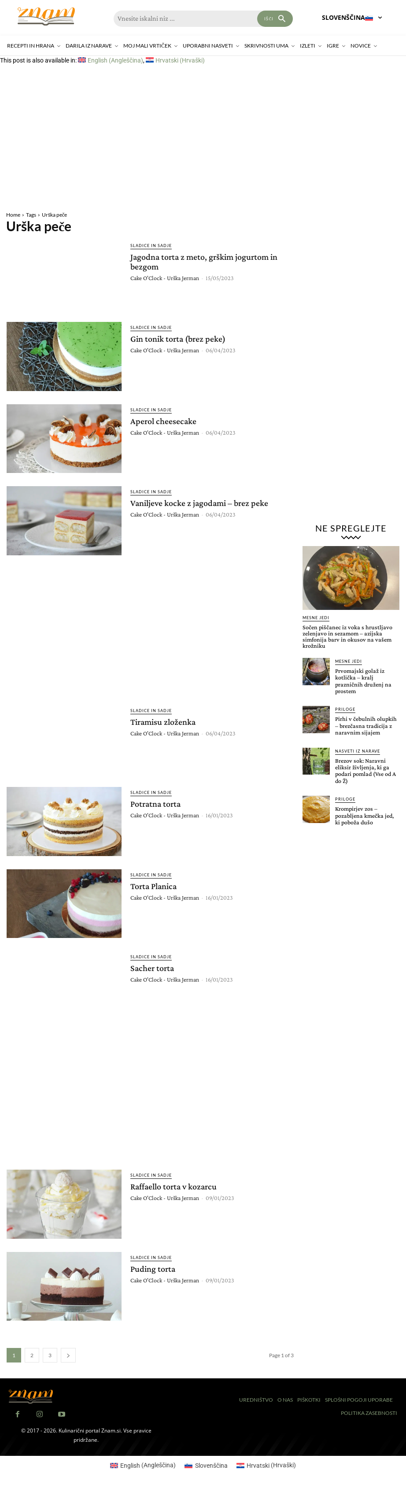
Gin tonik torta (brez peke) (177, 338)
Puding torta (152, 1269)
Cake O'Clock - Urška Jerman (164, 277)
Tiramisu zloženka (163, 722)
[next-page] (68, 1355)
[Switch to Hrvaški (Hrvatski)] (175, 60)
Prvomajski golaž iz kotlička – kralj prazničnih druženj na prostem (363, 680)
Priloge (345, 709)
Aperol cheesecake (163, 421)
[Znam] (46, 16)
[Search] (274, 19)
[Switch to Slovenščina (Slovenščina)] (206, 1465)
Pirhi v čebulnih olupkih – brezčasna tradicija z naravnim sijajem (366, 725)
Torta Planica (153, 886)
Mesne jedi (316, 617)
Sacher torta (152, 968)
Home (13, 214)
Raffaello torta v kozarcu (173, 1186)
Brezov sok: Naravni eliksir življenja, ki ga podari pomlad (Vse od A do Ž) (365, 770)
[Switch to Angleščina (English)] (110, 60)
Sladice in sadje (151, 245)
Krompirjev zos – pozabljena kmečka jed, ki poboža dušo (364, 815)
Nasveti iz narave (357, 751)
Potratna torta (155, 804)
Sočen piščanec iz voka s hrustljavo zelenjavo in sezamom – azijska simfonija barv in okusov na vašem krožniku (347, 636)
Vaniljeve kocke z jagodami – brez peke (199, 503)
